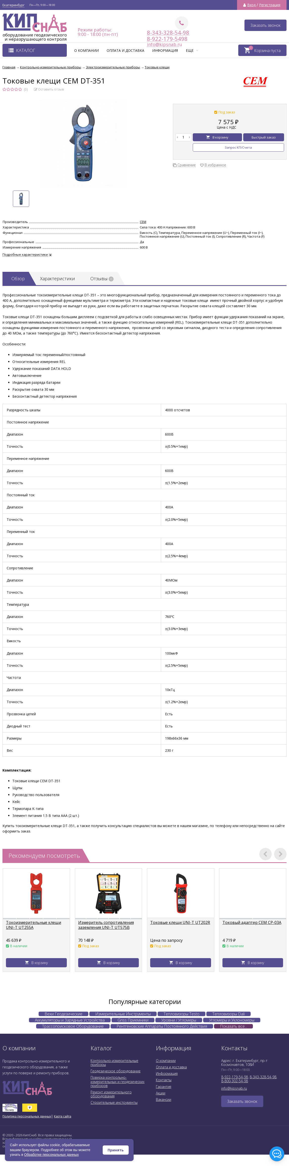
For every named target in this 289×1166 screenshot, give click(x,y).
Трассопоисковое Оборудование (73, 1026)
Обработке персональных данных (51, 1155)
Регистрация (269, 5)
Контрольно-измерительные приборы (114, 1062)
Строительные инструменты (114, 1102)
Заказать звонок (265, 25)
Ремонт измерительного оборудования (111, 1094)
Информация (165, 50)
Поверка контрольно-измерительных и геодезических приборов (117, 1081)
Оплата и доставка (125, 50)
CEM (143, 222)
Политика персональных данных (26, 1116)
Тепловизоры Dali (228, 1014)
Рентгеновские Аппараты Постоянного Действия (162, 1026)
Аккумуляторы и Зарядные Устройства (70, 1020)
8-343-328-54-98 (168, 32)
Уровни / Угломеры (178, 1020)
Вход (251, 5)
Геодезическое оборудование (116, 1071)
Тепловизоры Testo (181, 1014)
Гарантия (163, 1086)
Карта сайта (62, 1116)
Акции (160, 1093)
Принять (116, 1150)
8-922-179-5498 (163, 39)
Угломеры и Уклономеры (231, 1020)
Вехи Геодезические (63, 1014)
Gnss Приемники (133, 1020)
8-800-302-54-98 (234, 1081)
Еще (192, 50)
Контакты (163, 1080)
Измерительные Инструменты (123, 1014)
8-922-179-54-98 (234, 1077)
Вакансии (163, 1099)
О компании (86, 50)
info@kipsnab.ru (234, 1088)
